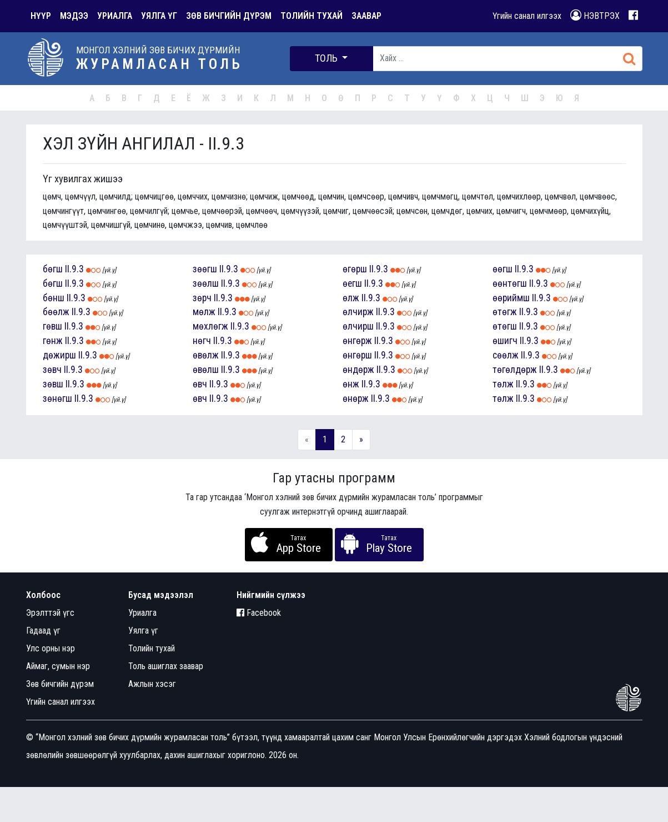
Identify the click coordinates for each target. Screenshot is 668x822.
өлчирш (358, 326)
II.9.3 (74, 269)
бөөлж (56, 311)
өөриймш (511, 297)
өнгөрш (357, 355)
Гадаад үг (43, 630)
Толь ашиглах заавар (165, 666)
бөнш (53, 297)
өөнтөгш (510, 283)
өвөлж (206, 355)
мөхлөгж (210, 326)
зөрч (202, 297)
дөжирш (59, 355)
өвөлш (206, 369)
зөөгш (205, 269)
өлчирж (358, 311)
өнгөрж (357, 340)
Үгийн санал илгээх (527, 16)
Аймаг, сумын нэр (58, 666)
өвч (200, 384)
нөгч (202, 340)
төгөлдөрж (515, 369)
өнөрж (356, 398)
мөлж (204, 311)
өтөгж (505, 311)
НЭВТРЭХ (595, 15)
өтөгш (505, 326)
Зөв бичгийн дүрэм (60, 684)
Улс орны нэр (50, 648)
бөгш (53, 269)
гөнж (53, 340)
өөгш (503, 269)
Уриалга (142, 612)
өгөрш (355, 269)
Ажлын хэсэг (152, 684)
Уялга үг (143, 630)
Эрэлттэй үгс (50, 612)
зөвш (53, 384)
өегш (352, 283)
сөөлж (506, 355)
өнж (351, 384)
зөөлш (206, 283)
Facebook (259, 612)
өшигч (505, 340)
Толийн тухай (151, 648)
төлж (503, 384)
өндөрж (358, 369)
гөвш (52, 326)
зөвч (52, 369)
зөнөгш (57, 398)
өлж (351, 297)
